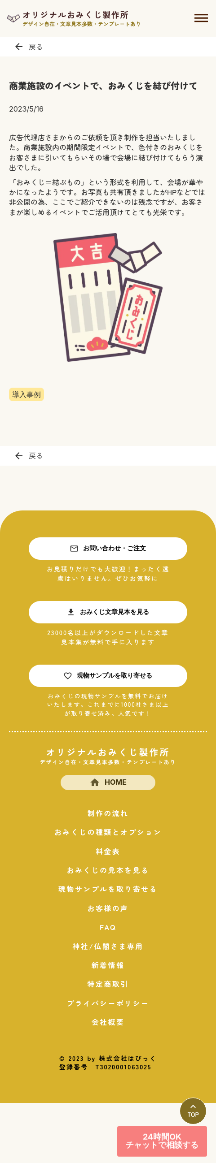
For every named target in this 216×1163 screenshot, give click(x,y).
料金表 (108, 851)
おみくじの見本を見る (107, 870)
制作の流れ (107, 813)
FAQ (108, 927)
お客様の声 (107, 908)
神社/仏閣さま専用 (107, 946)
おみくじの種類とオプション (108, 832)
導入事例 (26, 394)
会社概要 (108, 1022)
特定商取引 (107, 984)
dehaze (201, 18)
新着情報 (108, 965)
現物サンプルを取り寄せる (108, 889)
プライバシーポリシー (107, 1003)
